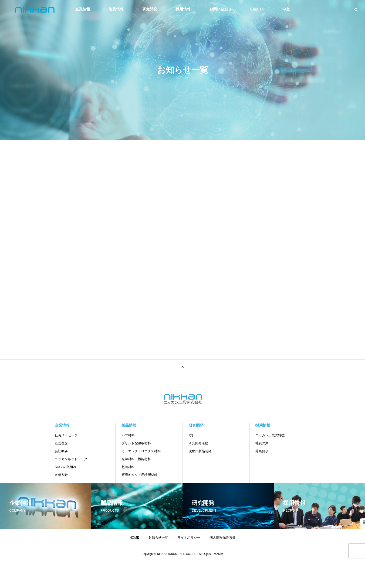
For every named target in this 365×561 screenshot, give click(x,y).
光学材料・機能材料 (136, 459)
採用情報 (183, 9)
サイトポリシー (188, 537)
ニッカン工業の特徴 (270, 435)
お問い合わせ (220, 9)
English (257, 9)
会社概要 (61, 451)
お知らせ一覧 (158, 537)
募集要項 (261, 451)
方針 (192, 435)
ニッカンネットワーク (71, 459)
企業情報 (82, 9)
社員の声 (261, 443)
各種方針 (61, 475)
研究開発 (149, 9)
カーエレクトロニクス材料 (141, 451)
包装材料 (128, 467)
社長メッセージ (66, 435)
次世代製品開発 (200, 451)
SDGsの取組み (65, 467)
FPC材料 (128, 435)
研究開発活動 (198, 443)
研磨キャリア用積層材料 (139, 475)
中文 (286, 9)
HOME (134, 537)
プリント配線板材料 (136, 443)
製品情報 (116, 9)
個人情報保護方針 (223, 537)
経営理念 (61, 443)
